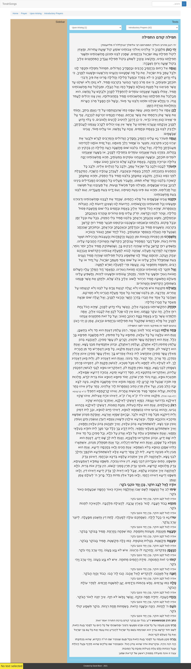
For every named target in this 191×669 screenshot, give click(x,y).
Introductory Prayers (53, 13)
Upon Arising (35, 13)
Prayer (24, 13)
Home (15, 13)
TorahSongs (9, 3)
